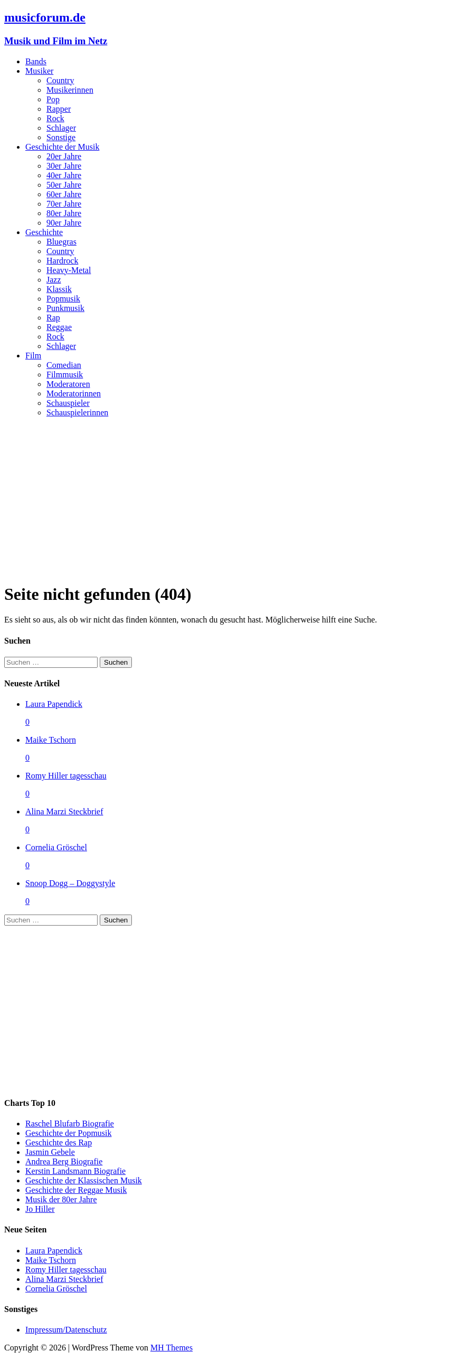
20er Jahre (63, 156)
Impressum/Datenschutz (66, 1329)
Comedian (63, 365)
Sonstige (60, 137)
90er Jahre (63, 222)
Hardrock (62, 260)
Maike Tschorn (50, 739)
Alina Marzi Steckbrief (64, 811)
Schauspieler (68, 402)
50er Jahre (63, 184)
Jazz (53, 279)
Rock (55, 118)
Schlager (61, 127)
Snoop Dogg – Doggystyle (70, 883)
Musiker (39, 70)
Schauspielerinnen (77, 412)
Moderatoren (68, 384)
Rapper (58, 108)
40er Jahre (63, 175)
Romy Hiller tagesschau (66, 775)
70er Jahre (63, 203)
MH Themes (171, 1347)
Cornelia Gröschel (56, 847)
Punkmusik (65, 308)
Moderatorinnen (73, 393)
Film (33, 355)
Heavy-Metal (68, 270)
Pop (53, 99)
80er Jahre (63, 213)
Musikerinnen (69, 89)
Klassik (59, 289)
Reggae (59, 327)
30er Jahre (63, 165)
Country (60, 80)
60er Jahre (63, 194)
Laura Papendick (53, 703)
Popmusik (63, 298)
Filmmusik (64, 374)
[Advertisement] (224, 499)
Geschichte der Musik (62, 146)
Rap (53, 317)
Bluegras (61, 241)
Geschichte (44, 232)
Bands (35, 61)
